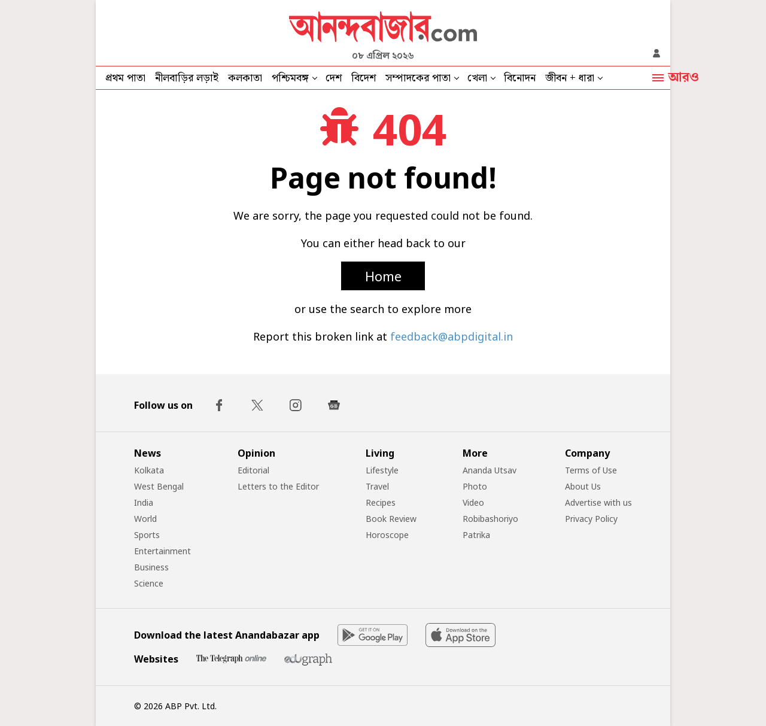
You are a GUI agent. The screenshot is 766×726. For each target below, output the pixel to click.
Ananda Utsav (489, 470)
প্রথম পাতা (125, 78)
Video (473, 502)
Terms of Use (591, 470)
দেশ (334, 78)
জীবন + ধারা (569, 78)
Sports (147, 534)
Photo (475, 486)
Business (151, 567)
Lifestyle (382, 470)
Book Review (391, 518)
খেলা (477, 78)
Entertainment (162, 551)
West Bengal (159, 486)
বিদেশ (363, 78)
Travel (377, 486)
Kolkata (149, 470)
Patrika (476, 534)
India (143, 502)
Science (148, 583)
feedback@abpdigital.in (451, 336)
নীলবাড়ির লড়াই (186, 78)
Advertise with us (598, 502)
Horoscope (387, 534)
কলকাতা (245, 78)
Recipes (381, 502)
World (145, 518)
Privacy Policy (591, 518)
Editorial (253, 470)
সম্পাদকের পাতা (418, 78)
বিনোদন (520, 78)
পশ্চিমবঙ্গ (290, 78)
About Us (583, 486)
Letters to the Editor (278, 486)
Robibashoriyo (490, 518)
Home (383, 276)
